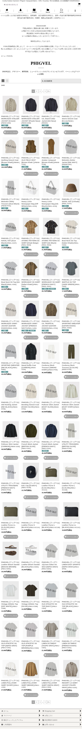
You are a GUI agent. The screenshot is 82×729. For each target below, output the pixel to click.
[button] (75, 11)
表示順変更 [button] (47, 81)
